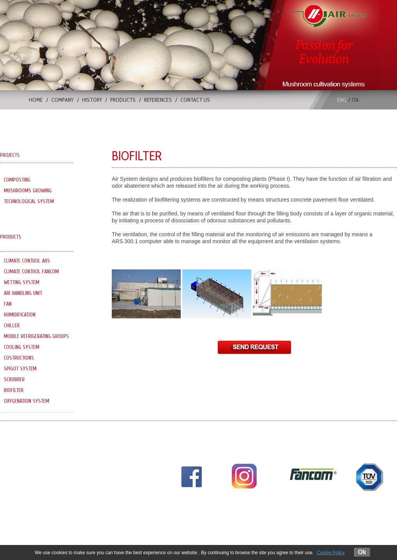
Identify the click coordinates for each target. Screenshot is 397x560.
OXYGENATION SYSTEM (26, 401)
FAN (8, 304)
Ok (362, 552)
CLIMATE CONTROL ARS (27, 260)
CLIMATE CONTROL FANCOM (31, 271)
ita (355, 99)
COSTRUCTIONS (19, 358)
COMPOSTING (17, 180)
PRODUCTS (123, 99)
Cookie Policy (331, 552)
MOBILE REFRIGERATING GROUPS (36, 336)
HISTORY (92, 99)
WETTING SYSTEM (21, 282)
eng (342, 99)
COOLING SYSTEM (21, 347)
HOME (36, 99)
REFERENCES (158, 99)
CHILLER (12, 325)
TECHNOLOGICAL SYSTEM (29, 201)
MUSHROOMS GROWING (28, 190)
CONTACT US (195, 99)
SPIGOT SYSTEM (20, 368)
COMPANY (62, 99)
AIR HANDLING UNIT (23, 293)
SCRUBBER (14, 379)
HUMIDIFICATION (19, 314)
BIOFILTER (14, 390)
